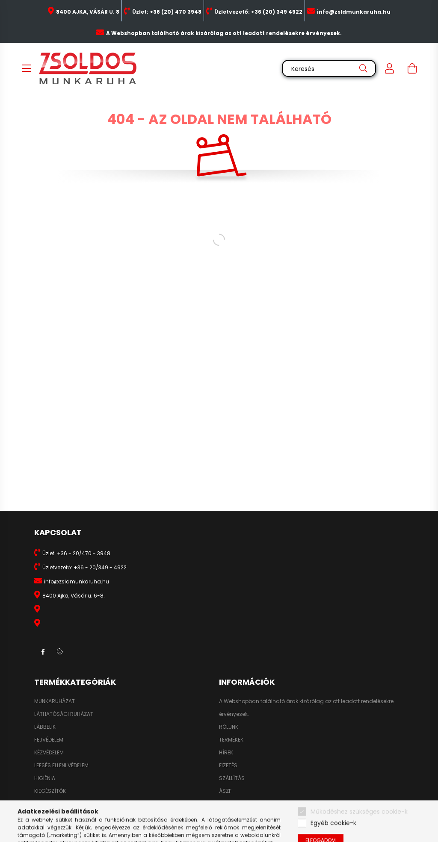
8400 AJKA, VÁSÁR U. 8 (87, 11)
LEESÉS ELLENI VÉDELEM (61, 765)
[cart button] (411, 68)
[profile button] (389, 68)
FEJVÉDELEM (48, 740)
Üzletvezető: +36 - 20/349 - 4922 (84, 567)
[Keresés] (329, 68)
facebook (42, 651)
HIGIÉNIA (44, 778)
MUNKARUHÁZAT (54, 701)
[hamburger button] (26, 68)
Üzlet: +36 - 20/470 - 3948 (76, 553)
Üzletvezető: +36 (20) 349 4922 (258, 11)
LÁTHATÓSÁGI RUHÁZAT (63, 714)
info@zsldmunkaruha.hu (354, 11)
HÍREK (226, 753)
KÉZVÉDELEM (49, 753)
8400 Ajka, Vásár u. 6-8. (73, 595)
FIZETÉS (228, 765)
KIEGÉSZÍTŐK (50, 791)
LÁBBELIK (45, 727)
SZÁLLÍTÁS (232, 778)
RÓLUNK (228, 727)
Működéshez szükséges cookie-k (359, 828)
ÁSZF (225, 791)
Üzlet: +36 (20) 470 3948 (166, 11)
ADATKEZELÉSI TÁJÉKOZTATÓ (254, 804)
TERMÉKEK (231, 740)
